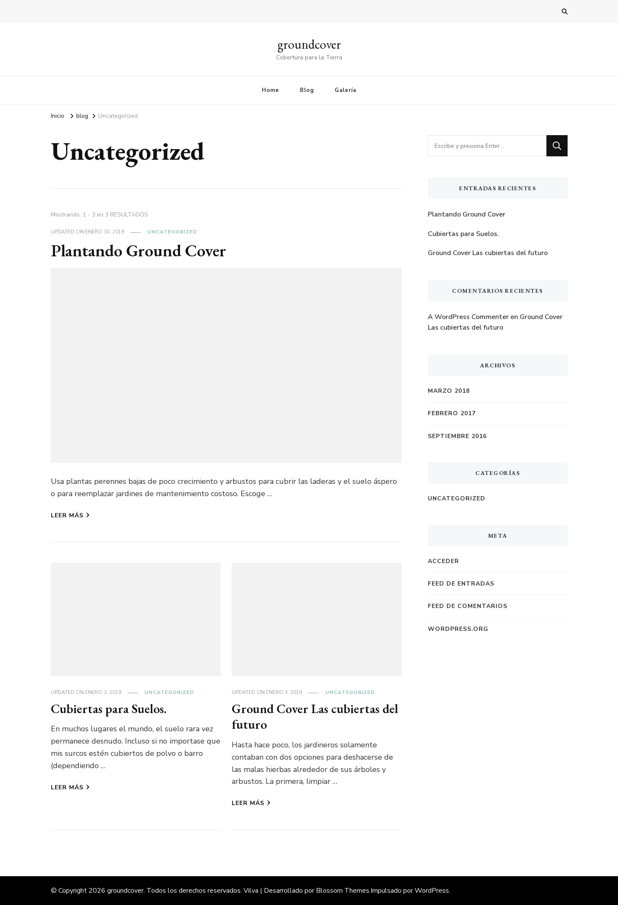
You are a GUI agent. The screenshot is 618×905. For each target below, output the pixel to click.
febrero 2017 (452, 413)
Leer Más (70, 515)
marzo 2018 (449, 391)
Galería (345, 90)
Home (270, 90)
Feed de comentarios (467, 606)
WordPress (432, 890)
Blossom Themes (342, 890)
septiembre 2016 (457, 436)
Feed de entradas (461, 584)
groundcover (309, 44)
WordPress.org (458, 629)
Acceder (443, 561)
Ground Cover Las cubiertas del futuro (315, 716)
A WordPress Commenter (468, 317)
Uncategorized (172, 231)
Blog (307, 90)
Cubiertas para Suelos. (108, 708)
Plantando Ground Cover (138, 250)
